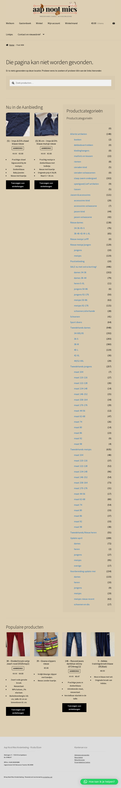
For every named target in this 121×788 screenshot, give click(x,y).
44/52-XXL (79, 360)
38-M (76, 344)
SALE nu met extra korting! (83, 266)
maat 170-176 (80, 405)
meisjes (77, 255)
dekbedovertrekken (83, 145)
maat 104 (78, 371)
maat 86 (78, 432)
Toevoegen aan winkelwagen (18, 185)
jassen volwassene (83, 217)
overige (77, 565)
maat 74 (78, 421)
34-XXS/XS (79, 333)
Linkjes (9, 34)
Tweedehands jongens (81, 366)
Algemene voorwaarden (81, 755)
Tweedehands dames (80, 327)
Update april (76, 538)
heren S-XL (79, 283)
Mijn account (54, 23)
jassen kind (79, 211)
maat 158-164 (80, 399)
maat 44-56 (79, 410)
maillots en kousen (83, 156)
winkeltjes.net (47, 777)
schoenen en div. (82, 604)
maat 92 (78, 438)
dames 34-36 (80, 272)
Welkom (10, 23)
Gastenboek (25, 23)
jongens (78, 250)
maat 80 (78, 427)
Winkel (39, 23)
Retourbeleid (78, 757)
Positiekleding (77, 261)
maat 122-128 (80, 383)
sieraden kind (80, 167)
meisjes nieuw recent (84, 598)
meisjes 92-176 (81, 305)
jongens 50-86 (81, 288)
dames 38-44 (80, 277)
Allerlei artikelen (78, 134)
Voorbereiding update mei (83, 571)
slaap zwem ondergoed (85, 178)
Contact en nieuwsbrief (29, 34)
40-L (76, 349)
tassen (77, 189)
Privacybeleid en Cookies (82, 762)
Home (11, 45)
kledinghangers (81, 150)
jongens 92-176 (81, 294)
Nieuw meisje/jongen (80, 244)
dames (77, 543)
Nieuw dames (76, 222)
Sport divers (76, 322)
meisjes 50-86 (80, 300)
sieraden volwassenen (84, 172)
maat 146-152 (80, 394)
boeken (77, 139)
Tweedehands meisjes (80, 449)
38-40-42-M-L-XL (82, 233)
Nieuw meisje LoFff (79, 239)
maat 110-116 (80, 377)
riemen (77, 161)
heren (77, 549)
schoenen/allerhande (84, 311)
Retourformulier (79, 760)
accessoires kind (82, 200)
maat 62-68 (79, 416)
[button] (99, 782)
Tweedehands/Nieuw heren (83, 532)
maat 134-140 (80, 388)
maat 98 (78, 443)
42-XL (76, 355)
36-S (76, 338)
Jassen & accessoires (80, 194)
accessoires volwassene (85, 205)
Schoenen (75, 316)
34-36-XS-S (79, 228)
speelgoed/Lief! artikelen (86, 183)
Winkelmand (71, 23)
